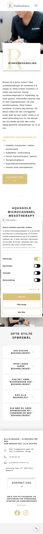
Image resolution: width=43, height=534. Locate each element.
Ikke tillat (21, 312)
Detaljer (33, 289)
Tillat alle (21, 297)
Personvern (21, 505)
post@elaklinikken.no (19, 462)
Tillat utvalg (21, 304)
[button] (36, 5)
